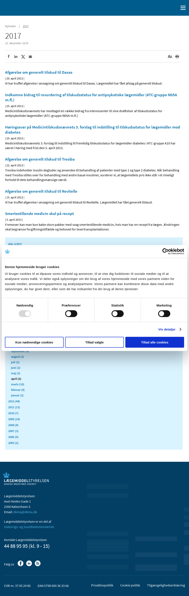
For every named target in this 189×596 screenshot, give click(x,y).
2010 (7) (13, 413)
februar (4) (18, 390)
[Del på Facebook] (8, 56)
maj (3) (15, 373)
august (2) (17, 357)
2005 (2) (13, 443)
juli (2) (15, 362)
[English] (164, 8)
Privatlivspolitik (102, 585)
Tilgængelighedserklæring (166, 585)
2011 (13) (14, 407)
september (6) (20, 351)
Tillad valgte (94, 342)
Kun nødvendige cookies (34, 342)
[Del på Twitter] (23, 56)
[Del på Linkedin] (15, 56)
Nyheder (10, 26)
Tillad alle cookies (154, 342)
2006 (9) (13, 437)
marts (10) (17, 384)
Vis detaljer (167, 329)
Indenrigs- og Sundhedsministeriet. (29, 527)
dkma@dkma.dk (25, 512)
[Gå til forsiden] (21, 7)
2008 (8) (13, 425)
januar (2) (17, 395)
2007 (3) (13, 431)
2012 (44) (14, 401)
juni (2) (15, 368)
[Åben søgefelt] (174, 7)
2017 (26, 26)
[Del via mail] (30, 56)
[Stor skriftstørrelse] (169, 56)
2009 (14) (14, 419)
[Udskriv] (177, 56)
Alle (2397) (15, 244)
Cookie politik (130, 585)
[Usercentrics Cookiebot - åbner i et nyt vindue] (165, 251)
